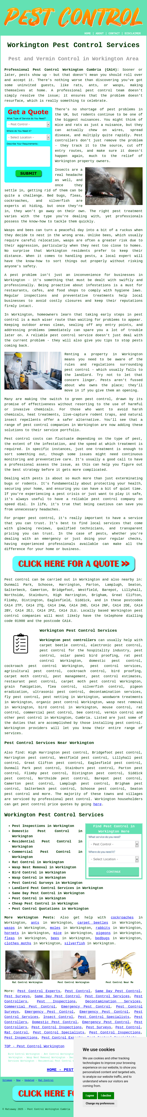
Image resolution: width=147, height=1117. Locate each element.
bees (55, 938)
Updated (29, 1080)
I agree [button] (90, 1095)
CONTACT (114, 33)
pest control (29, 718)
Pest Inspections (56, 1001)
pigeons (103, 933)
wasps (9, 928)
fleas (9, 938)
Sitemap (7, 1080)
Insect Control (58, 1017)
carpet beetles (93, 923)
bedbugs (102, 938)
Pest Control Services (107, 996)
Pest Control (77, 991)
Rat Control (16, 1032)
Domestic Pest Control (54, 1022)
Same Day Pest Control (117, 991)
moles (55, 928)
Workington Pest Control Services (54, 815)
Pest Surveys (17, 996)
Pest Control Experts (38, 991)
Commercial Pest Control (29, 1007)
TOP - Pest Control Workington (34, 1046)
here (97, 804)
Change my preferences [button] (100, 1103)
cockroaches (122, 917)
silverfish (74, 943)
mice (57, 933)
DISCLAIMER (133, 33)
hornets (11, 933)
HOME (87, 33)
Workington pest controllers (68, 640)
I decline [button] (106, 1095)
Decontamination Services (113, 1001)
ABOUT (100, 33)
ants (35, 923)
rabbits (103, 928)
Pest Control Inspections (57, 1027)
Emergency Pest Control (85, 1007)
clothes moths (17, 943)
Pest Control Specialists (103, 1017)
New (18, 1080)
